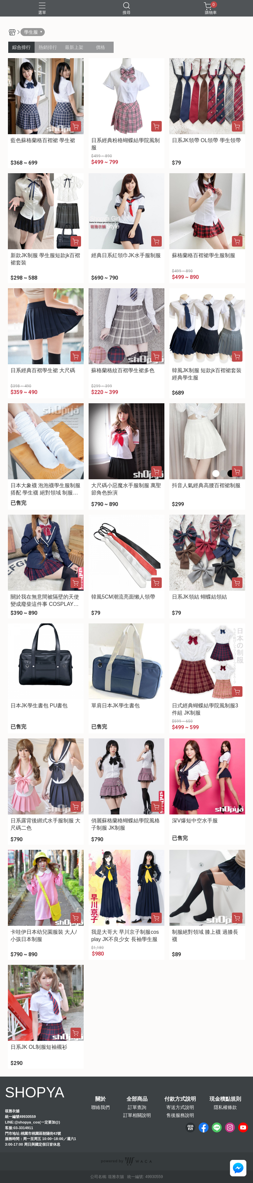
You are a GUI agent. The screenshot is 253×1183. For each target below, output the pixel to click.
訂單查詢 (137, 1107)
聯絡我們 (100, 1107)
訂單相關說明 (137, 1115)
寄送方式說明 (180, 1107)
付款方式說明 (180, 1099)
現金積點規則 (225, 1099)
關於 (100, 1099)
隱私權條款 (225, 1107)
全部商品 (137, 1099)
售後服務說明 (180, 1115)
